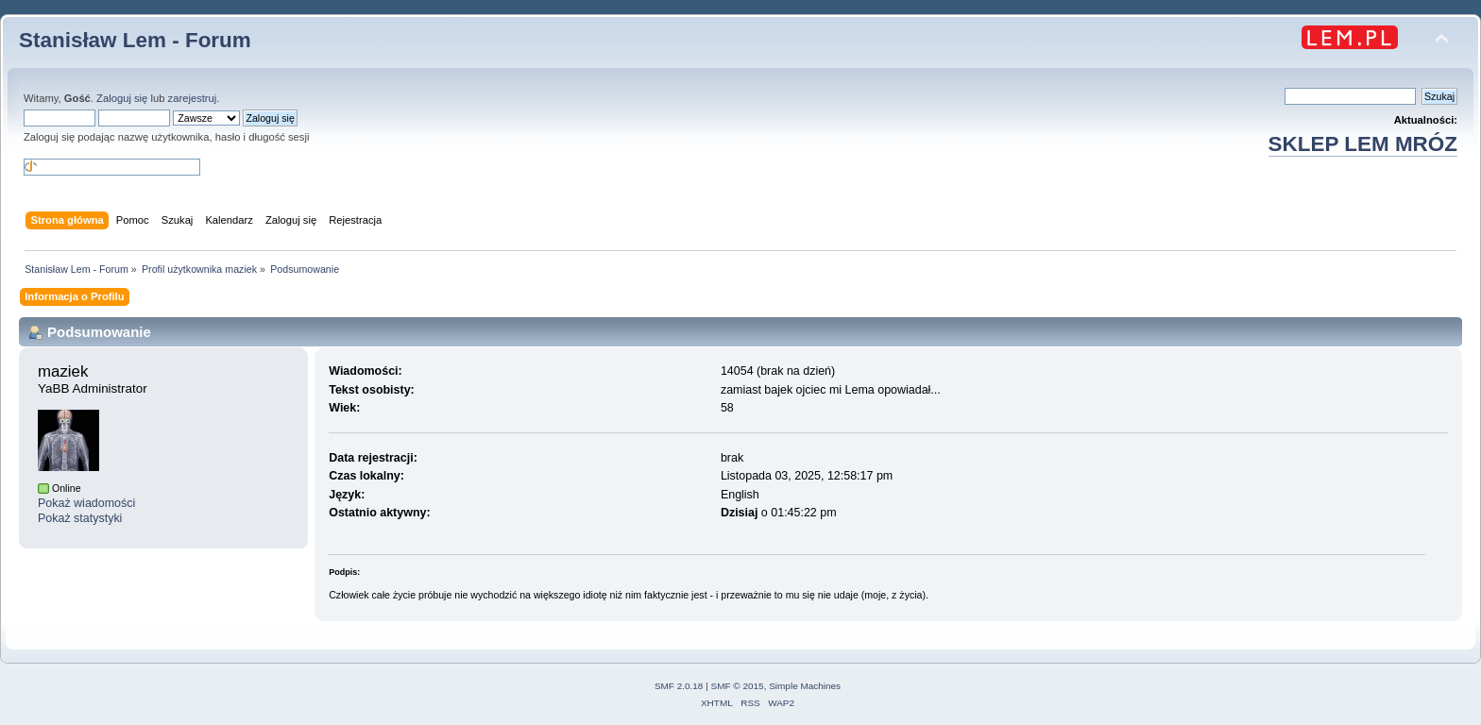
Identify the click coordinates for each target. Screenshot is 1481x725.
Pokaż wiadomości (86, 503)
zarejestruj (192, 98)
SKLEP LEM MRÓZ (1362, 144)
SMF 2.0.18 (679, 686)
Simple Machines (805, 686)
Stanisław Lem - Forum (135, 40)
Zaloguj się (121, 98)
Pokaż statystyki (80, 518)
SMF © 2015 (737, 686)
